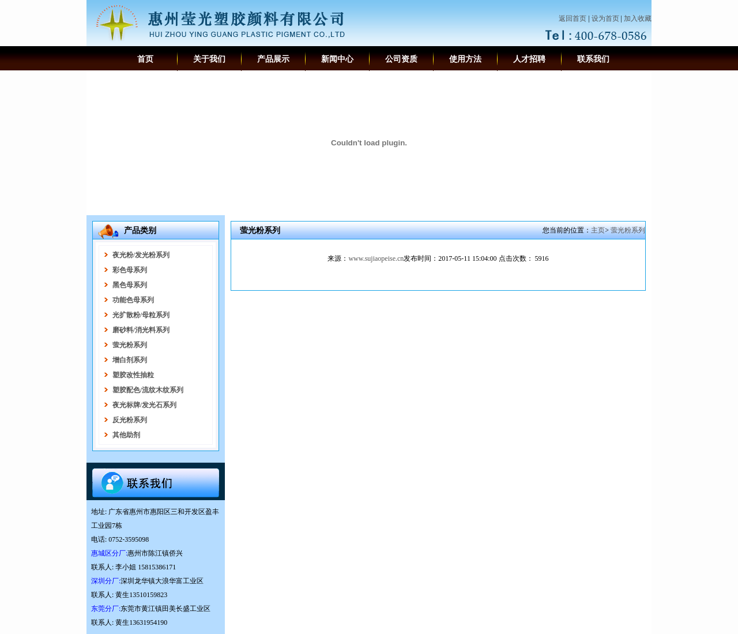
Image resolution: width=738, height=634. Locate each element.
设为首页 (605, 18)
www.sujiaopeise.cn (376, 258)
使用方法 (465, 59)
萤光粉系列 (628, 230)
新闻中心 (337, 59)
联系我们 (593, 59)
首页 (145, 59)
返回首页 (572, 18)
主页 (598, 230)
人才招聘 (529, 59)
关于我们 (209, 59)
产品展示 (273, 59)
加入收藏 (638, 18)
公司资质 (401, 59)
